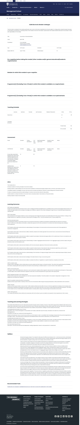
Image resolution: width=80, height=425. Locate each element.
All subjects (48, 408)
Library (47, 400)
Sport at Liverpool (49, 402)
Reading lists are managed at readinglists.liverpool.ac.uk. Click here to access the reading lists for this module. (29, 386)
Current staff (26, 400)
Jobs (56, 4)
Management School (14, 11)
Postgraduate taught (38, 400)
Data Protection (35, 421)
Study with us (13, 14)
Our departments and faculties (52, 407)
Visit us (63, 410)
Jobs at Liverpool (49, 398)
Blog (52, 14)
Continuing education (38, 407)
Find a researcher (49, 403)
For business (25, 14)
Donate (59, 4)
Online (24, 0)
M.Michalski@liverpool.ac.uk (25, 45)
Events (48, 14)
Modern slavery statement (44, 421)
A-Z (62, 4)
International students (38, 408)
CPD (35, 405)
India (21, 0)
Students (71, 4)
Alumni (65, 4)
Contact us (61, 14)
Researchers (25, 405)
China (17, 0)
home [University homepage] (7, 18)
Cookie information (27, 421)
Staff (68, 4)
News (54, 4)
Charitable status (63, 421)
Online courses (37, 403)
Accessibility (9, 421)
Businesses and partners (28, 403)
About (8, 14)
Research (20, 14)
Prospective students (27, 402)
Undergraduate (37, 398)
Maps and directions (66, 408)
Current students (26, 398)
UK (14, 0)
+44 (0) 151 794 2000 (66, 405)
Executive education (34, 14)
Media (24, 407)
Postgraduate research (39, 402)
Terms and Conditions (55, 421)
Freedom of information (17, 421)
